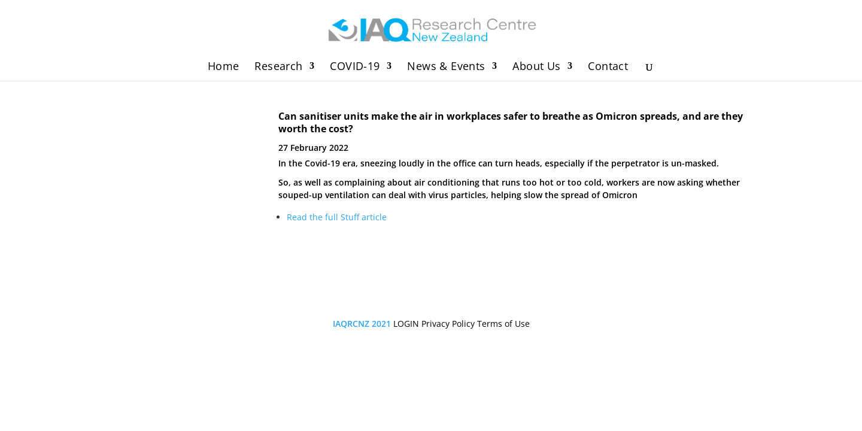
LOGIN (406, 323)
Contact (608, 67)
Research (278, 67)
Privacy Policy (448, 323)
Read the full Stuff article (337, 217)
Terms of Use (503, 323)
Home (223, 67)
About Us (536, 67)
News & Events (446, 67)
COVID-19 (355, 67)
